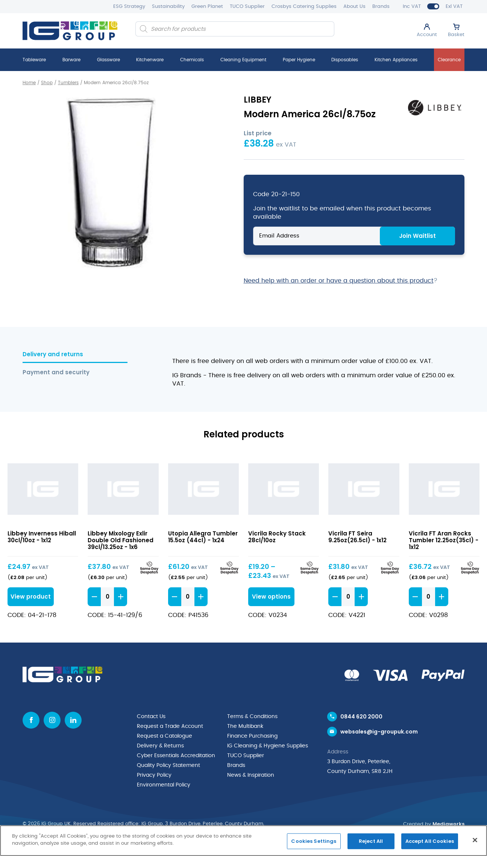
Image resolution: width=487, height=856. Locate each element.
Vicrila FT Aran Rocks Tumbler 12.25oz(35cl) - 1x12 (443, 540)
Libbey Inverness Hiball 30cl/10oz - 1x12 (42, 536)
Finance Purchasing (252, 736)
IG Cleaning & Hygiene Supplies (267, 746)
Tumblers (68, 82)
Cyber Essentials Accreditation (176, 755)
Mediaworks (448, 823)
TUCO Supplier (247, 6)
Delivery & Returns (160, 746)
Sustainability (168, 6)
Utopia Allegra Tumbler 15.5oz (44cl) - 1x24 (203, 536)
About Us (354, 6)
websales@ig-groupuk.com (379, 731)
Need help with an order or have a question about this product (339, 281)
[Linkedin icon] (73, 720)
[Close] (475, 840)
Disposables (344, 59)
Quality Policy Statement (168, 765)
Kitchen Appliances (396, 59)
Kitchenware (150, 59)
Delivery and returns (53, 354)
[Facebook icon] (31, 720)
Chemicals (192, 59)
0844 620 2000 (361, 716)
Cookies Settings (313, 841)
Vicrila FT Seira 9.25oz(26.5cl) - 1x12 (357, 536)
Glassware (108, 59)
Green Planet (207, 6)
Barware (71, 59)
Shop (47, 82)
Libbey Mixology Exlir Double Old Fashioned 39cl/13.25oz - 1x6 (120, 540)
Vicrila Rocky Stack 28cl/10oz (277, 536)
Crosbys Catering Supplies (304, 6)
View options (271, 596)
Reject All (371, 841)
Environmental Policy (163, 785)
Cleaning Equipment (243, 59)
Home (29, 82)
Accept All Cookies (429, 841)
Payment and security (56, 372)
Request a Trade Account (170, 726)
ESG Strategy (129, 6)
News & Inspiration (250, 775)
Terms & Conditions (252, 716)
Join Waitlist (417, 236)
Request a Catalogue (164, 736)
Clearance (449, 59)
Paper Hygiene (299, 59)
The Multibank (245, 726)
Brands (381, 6)
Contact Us (151, 716)
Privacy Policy (154, 775)
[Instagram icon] (52, 720)
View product (31, 596)
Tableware (34, 59)
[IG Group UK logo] (70, 30)
